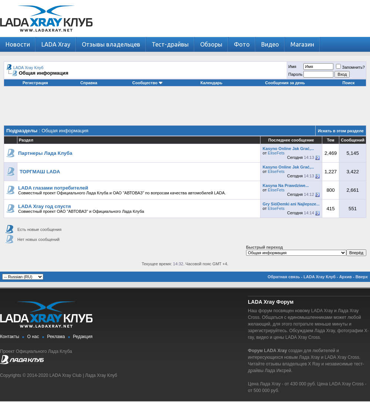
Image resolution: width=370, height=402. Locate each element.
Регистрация (35, 83)
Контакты (9, 336)
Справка (88, 83)
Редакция (82, 336)
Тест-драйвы (170, 44)
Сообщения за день (285, 83)
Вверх (362, 277)
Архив (345, 277)
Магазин (302, 44)
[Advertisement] (185, 108)
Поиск (349, 83)
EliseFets (276, 153)
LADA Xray (55, 44)
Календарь (211, 83)
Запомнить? (350, 67)
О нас (33, 336)
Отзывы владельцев (111, 44)
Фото (242, 44)
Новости (18, 44)
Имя (292, 66)
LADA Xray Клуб (28, 67)
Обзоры (211, 44)
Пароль (295, 74)
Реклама (56, 336)
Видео (270, 44)
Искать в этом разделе (341, 131)
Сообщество (147, 83)
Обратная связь (284, 277)
